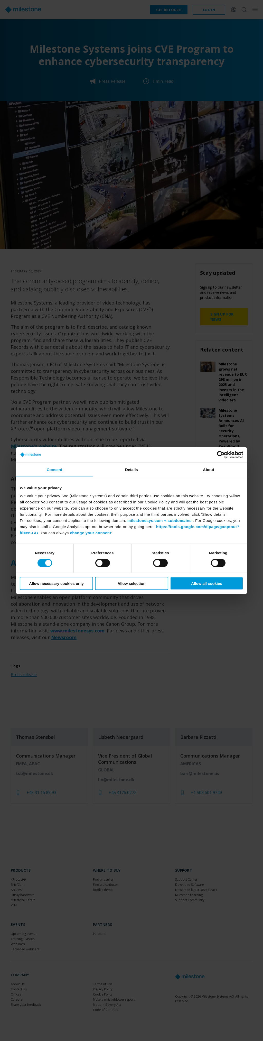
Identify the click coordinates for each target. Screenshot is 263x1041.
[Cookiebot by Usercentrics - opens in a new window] (220, 454)
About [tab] (208, 469)
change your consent (90, 533)
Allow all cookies (206, 583)
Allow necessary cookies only (56, 583)
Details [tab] (131, 469)
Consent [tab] (54, 469)
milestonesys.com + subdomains (159, 520)
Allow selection (131, 583)
